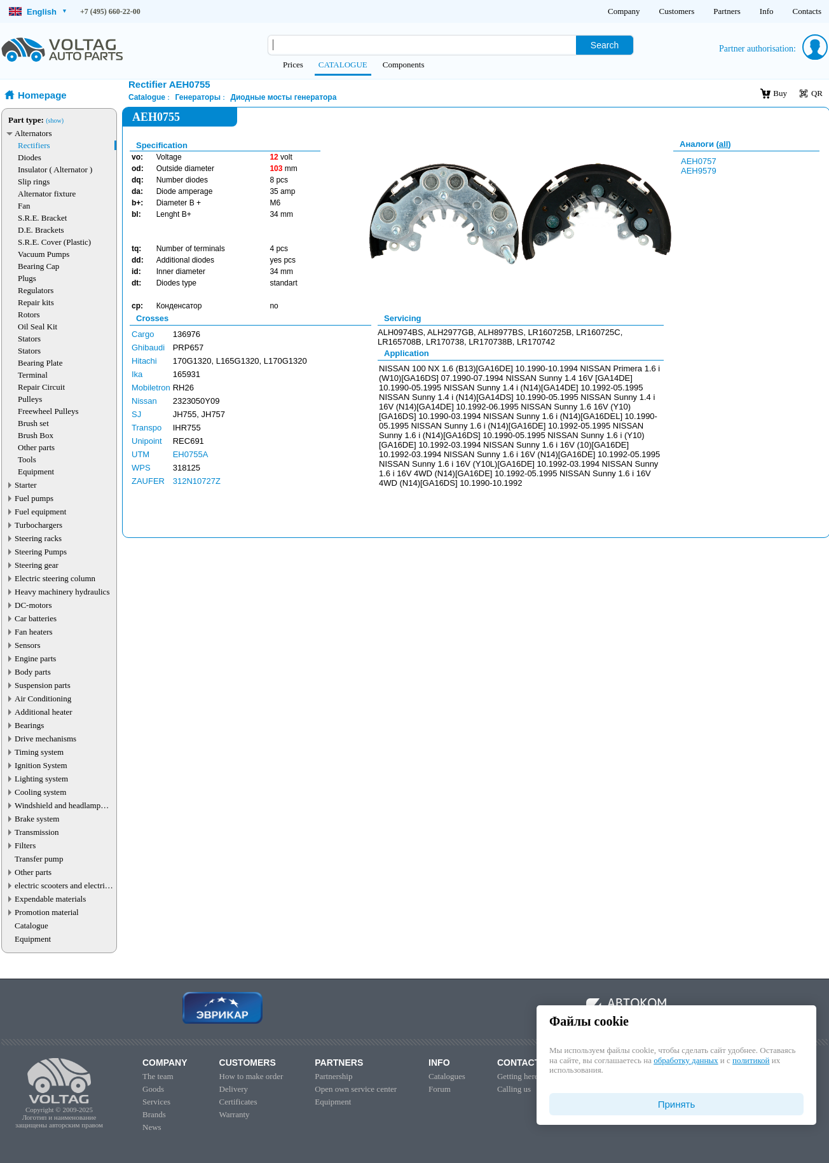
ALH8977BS (501, 332)
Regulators (35, 290)
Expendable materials (50, 899)
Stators (29, 338)
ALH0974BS (400, 332)
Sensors (27, 645)
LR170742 (536, 342)
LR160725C (598, 332)
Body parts (33, 672)
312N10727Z (197, 481)
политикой (750, 1060)
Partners (727, 11)
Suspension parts (43, 685)
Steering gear (36, 565)
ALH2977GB (450, 332)
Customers (677, 11)
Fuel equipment (40, 511)
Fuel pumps (34, 498)
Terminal (33, 375)
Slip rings (34, 181)
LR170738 (445, 342)
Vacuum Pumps (43, 254)
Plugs (27, 278)
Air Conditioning (43, 698)
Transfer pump (39, 859)
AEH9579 (698, 170)
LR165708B (399, 342)
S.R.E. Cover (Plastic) (54, 242)
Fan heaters (34, 632)
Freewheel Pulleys (48, 411)
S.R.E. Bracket (42, 218)
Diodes (29, 157)
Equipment (36, 471)
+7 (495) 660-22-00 (110, 11)
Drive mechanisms (45, 738)
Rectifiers (34, 145)
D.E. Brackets (41, 230)
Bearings (29, 725)
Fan (24, 205)
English (37, 12)
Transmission (37, 832)
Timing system (39, 752)
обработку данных (686, 1060)
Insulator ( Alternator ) (55, 169)
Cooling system (40, 792)
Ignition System (41, 765)
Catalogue (31, 925)
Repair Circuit (41, 387)
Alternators (33, 133)
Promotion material (47, 912)
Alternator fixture (47, 193)
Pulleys (30, 399)
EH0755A (191, 454)
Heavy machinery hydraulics (62, 591)
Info (767, 11)
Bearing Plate (40, 363)
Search (605, 45)
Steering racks (38, 538)
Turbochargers (38, 525)
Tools (27, 459)
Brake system (37, 818)
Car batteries (36, 618)
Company (624, 11)
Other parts (36, 447)
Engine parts (35, 658)
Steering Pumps (41, 551)
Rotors (29, 314)
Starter (26, 485)
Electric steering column (55, 578)
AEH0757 (698, 161)
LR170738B (490, 342)
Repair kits (36, 302)
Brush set (33, 423)
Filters (25, 845)
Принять (676, 1104)
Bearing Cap (38, 266)
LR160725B (550, 332)
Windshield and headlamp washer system (57, 805)
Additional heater (43, 712)
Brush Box (35, 435)
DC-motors (33, 605)
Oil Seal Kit (37, 326)
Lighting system (41, 778)
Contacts (807, 11)
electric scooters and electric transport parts (62, 885)
